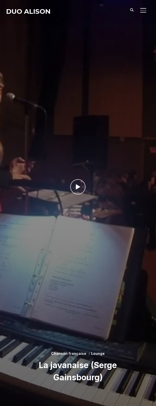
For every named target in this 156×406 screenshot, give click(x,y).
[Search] (132, 10)
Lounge (98, 353)
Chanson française (68, 353)
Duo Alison (28, 11)
